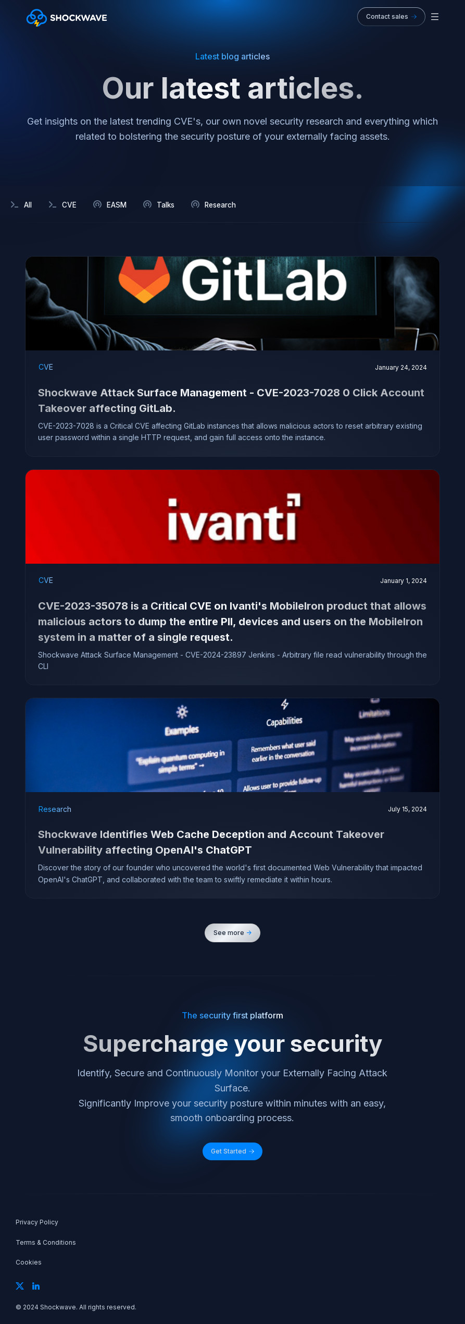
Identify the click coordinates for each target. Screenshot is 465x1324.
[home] (66, 16)
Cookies (29, 1262)
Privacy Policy (37, 1222)
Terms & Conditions (46, 1242)
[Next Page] (232, 933)
